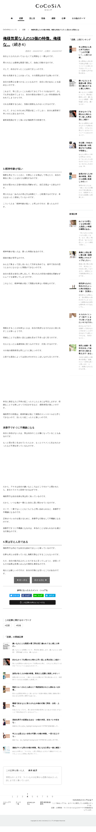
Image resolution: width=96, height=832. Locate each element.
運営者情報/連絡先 (45, 803)
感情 (53, 18)
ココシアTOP (7, 803)
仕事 (63, 18)
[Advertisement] (32, 142)
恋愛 (21, 18)
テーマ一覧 (18, 803)
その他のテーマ (78, 18)
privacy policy (31, 803)
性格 (43, 18)
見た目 (32, 18)
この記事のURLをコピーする (32, 602)
